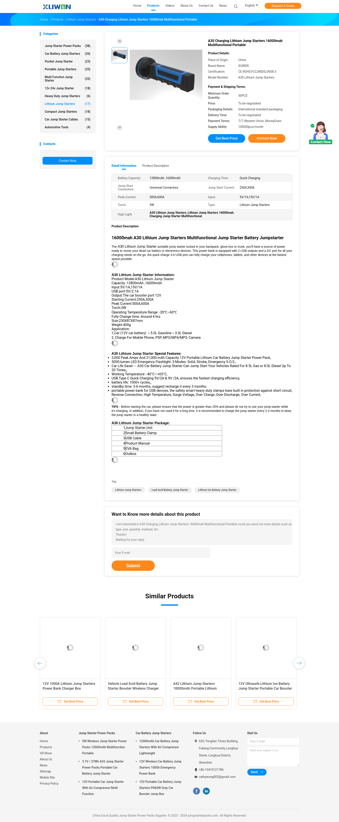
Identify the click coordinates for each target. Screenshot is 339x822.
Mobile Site (47, 777)
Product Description (155, 165)
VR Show (46, 753)
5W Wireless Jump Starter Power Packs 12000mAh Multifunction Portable (104, 747)
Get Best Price (227, 138)
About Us (46, 759)
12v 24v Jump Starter (67, 88)
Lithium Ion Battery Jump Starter (217, 489)
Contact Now (67, 160)
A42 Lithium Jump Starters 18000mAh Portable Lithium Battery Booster (195, 688)
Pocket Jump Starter (67, 61)
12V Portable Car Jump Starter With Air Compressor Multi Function (103, 788)
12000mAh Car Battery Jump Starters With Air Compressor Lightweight (159, 747)
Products (46, 747)
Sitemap (45, 771)
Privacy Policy (49, 783)
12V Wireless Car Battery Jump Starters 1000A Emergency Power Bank (160, 767)
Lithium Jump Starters (67, 104)
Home (44, 741)
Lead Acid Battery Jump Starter (170, 489)
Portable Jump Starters (67, 69)
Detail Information (124, 165)
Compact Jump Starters (67, 111)
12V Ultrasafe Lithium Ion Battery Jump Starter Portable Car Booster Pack (265, 688)
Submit (133, 565)
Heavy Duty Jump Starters (67, 96)
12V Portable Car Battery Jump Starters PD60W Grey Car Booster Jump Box (160, 788)
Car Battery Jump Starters (67, 53)
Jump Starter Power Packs (67, 46)
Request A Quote (283, 6)
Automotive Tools (67, 127)
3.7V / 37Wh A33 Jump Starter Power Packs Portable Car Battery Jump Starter (103, 767)
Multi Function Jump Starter (67, 78)
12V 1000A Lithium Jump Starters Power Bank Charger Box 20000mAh (69, 688)
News (43, 765)
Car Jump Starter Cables (67, 119)
